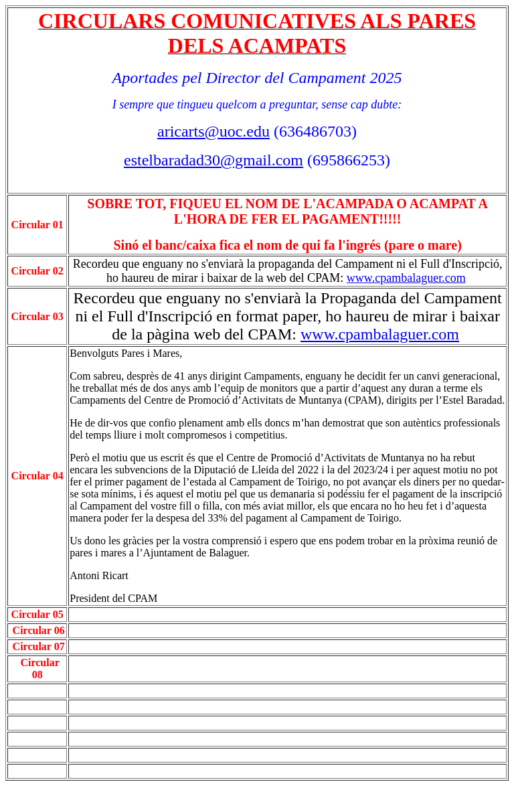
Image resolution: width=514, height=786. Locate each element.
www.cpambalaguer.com (406, 278)
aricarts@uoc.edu (213, 131)
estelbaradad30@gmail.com (213, 160)
